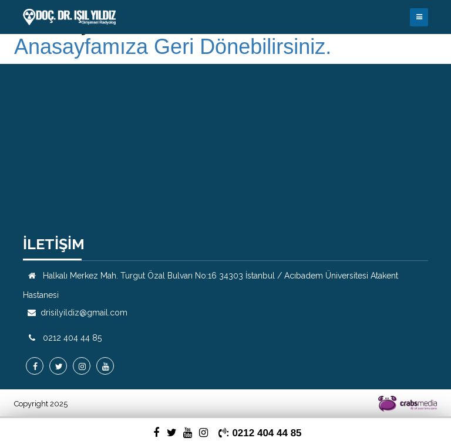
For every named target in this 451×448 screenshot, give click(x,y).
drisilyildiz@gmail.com (84, 312)
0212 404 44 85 (72, 337)
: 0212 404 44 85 (260, 433)
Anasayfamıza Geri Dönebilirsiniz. (172, 47)
